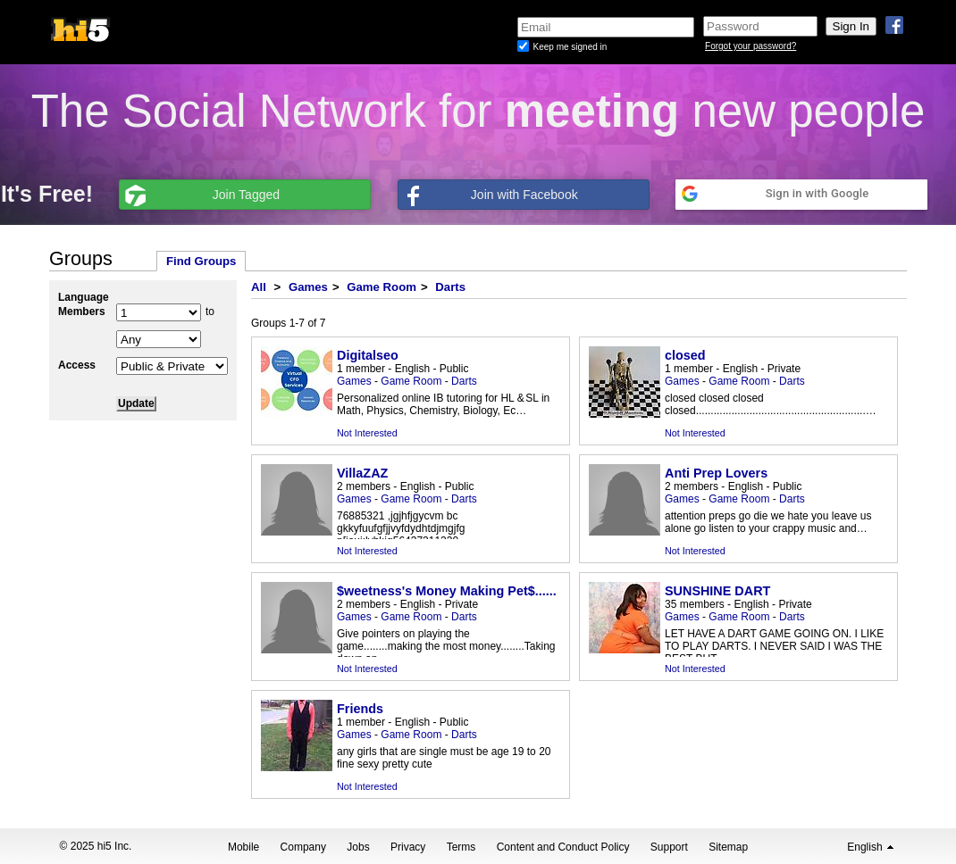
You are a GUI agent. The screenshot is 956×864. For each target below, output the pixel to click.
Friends (360, 709)
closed (685, 355)
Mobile (243, 847)
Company (303, 847)
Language (83, 297)
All (258, 287)
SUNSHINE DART (717, 591)
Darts (450, 287)
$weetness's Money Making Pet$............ (457, 591)
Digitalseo (367, 355)
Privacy (407, 847)
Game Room (381, 287)
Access (77, 365)
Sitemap (728, 847)
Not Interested (367, 433)
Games (308, 287)
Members (81, 311)
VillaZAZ (362, 473)
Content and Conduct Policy (563, 847)
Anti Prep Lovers (716, 473)
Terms (461, 847)
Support (669, 847)
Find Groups (201, 261)
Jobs (358, 847)
